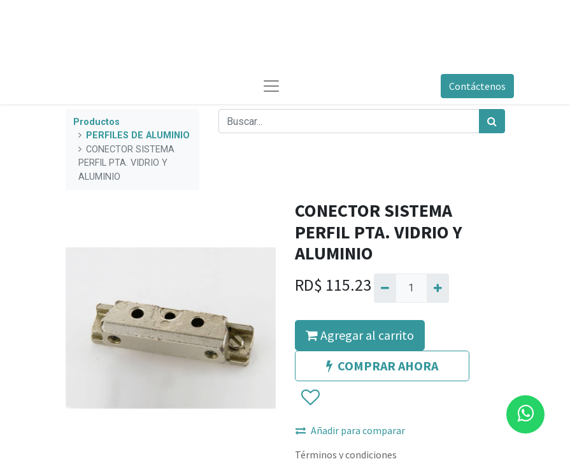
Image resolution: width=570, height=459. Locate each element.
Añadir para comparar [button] (350, 430)
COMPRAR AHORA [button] (382, 366)
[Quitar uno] (385, 288)
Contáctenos (477, 86)
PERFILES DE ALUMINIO (138, 135)
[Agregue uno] (438, 288)
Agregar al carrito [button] (360, 335)
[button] (310, 398)
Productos (96, 122)
